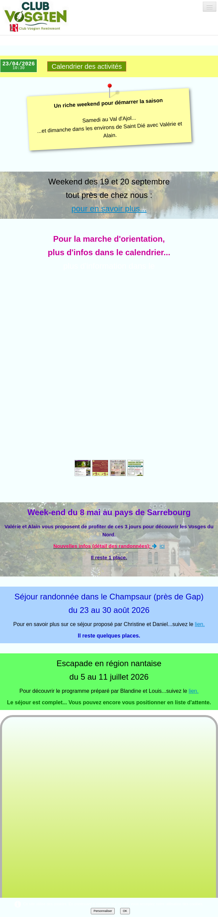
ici (158, 370)
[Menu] (209, 6)
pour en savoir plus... (109, 208)
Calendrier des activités (87, 66)
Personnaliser (102, 911)
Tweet (52, 790)
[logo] (41, 16)
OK (125, 911)
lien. (200, 448)
